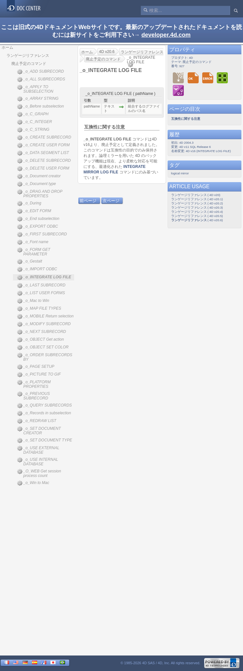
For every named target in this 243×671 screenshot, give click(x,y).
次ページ (111, 200)
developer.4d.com (166, 35)
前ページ (88, 200)
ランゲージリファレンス (27, 55)
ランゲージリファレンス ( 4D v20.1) (197, 199)
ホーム (7, 47)
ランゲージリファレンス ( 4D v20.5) (197, 216)
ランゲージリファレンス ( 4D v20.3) (197, 207)
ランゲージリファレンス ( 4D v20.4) (197, 211)
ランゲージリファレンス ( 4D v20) (195, 195)
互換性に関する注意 (104, 126)
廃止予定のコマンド (28, 63)
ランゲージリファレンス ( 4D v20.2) (197, 203)
